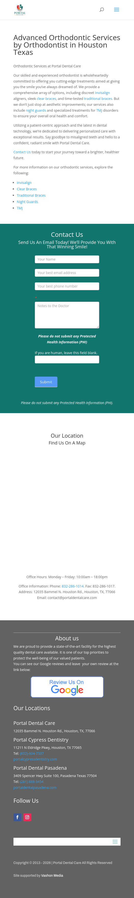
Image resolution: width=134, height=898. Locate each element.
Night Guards (27, 201)
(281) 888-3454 (31, 781)
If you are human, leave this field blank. (66, 352)
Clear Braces (27, 189)
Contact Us (22, 152)
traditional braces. (98, 98)
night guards (36, 110)
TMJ (99, 110)
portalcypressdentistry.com (35, 759)
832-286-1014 (73, 586)
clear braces (46, 98)
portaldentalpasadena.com (35, 787)
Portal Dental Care (67, 863)
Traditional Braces (31, 195)
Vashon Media (52, 875)
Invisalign (102, 92)
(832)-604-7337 (32, 753)
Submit (46, 381)
